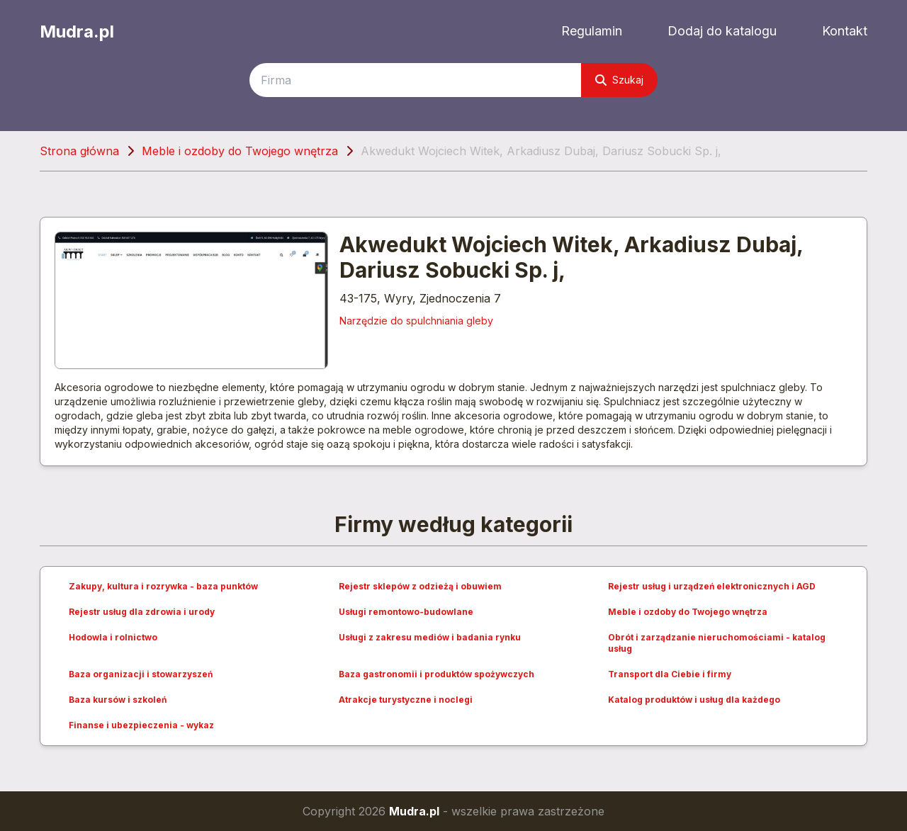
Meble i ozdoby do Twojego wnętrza (240, 151)
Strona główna (79, 151)
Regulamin (591, 30)
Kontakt (844, 30)
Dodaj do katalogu (722, 30)
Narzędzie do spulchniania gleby (416, 321)
